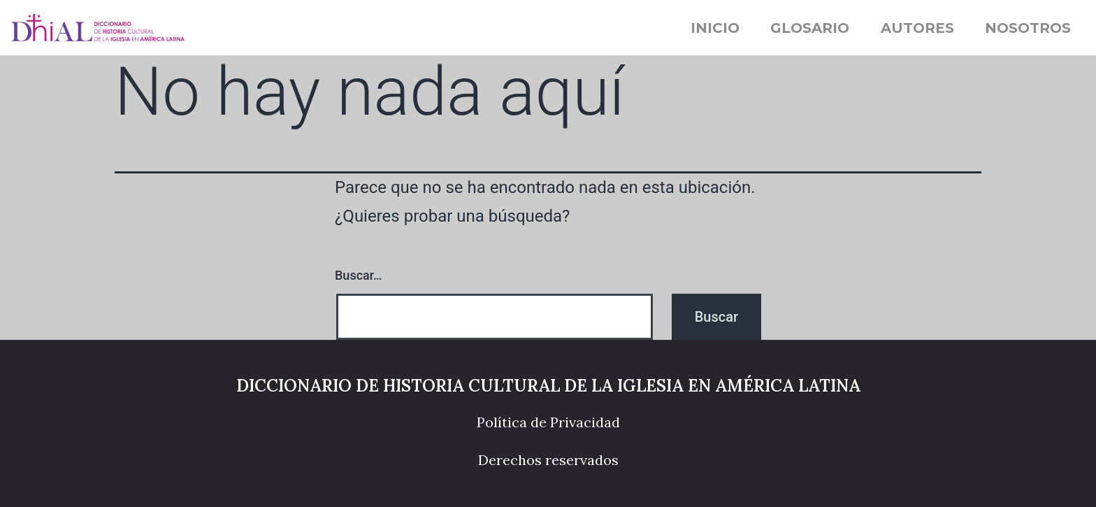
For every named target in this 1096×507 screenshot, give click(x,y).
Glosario (809, 28)
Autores (917, 28)
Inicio (715, 28)
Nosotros (1028, 28)
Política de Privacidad (548, 422)
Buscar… (358, 275)
